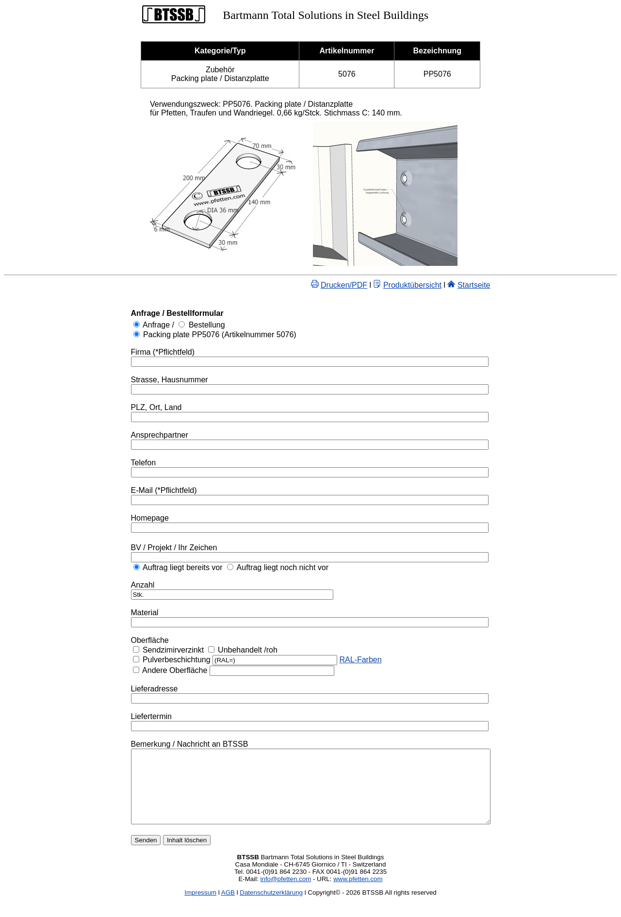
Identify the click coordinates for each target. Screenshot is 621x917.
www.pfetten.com (357, 893)
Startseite (495, 285)
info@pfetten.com (286, 893)
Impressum (200, 907)
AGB (228, 907)
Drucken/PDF (366, 285)
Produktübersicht (434, 285)
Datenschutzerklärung (271, 907)
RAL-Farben (338, 659)
